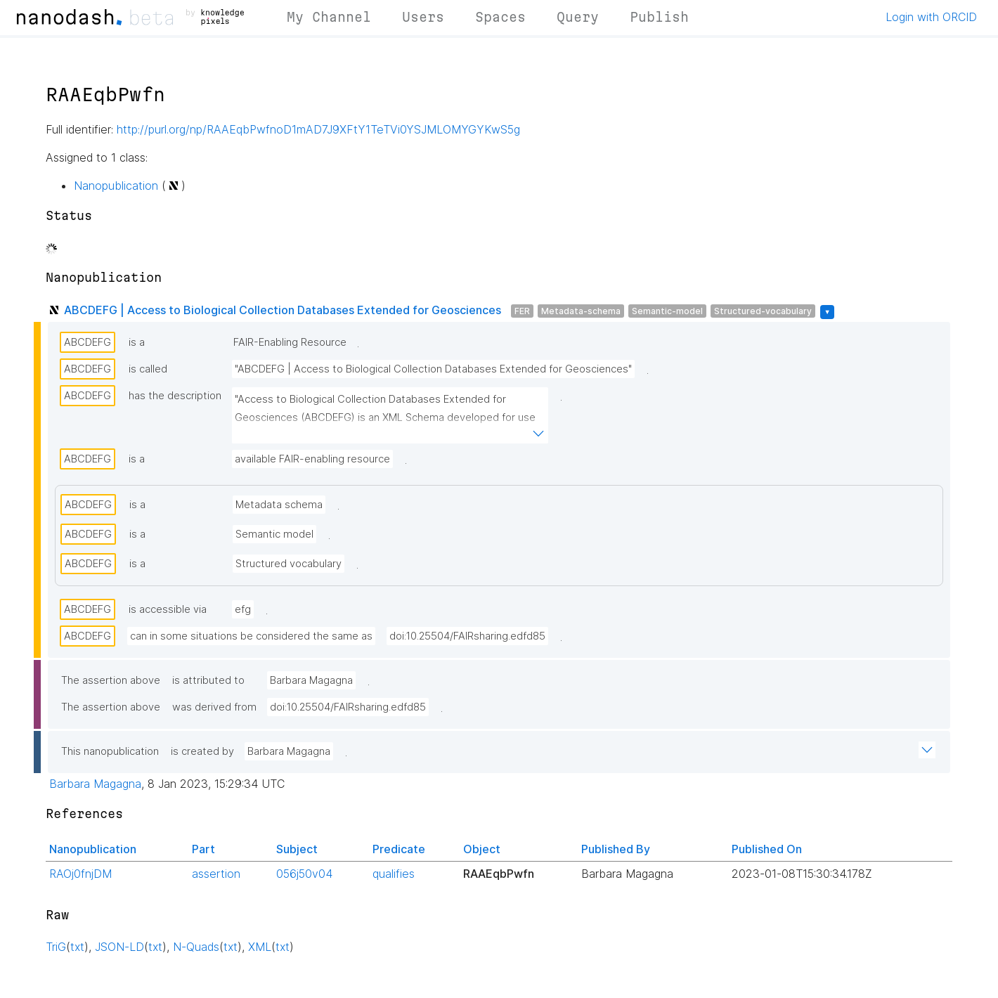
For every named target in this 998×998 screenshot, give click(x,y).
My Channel (329, 17)
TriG (56, 947)
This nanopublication (110, 751)
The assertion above (110, 680)
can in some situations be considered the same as (251, 636)
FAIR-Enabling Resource (289, 342)
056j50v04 (304, 874)
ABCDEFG (87, 342)
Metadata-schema (581, 311)
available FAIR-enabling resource (312, 459)
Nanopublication (116, 186)
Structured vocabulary (288, 563)
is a (137, 342)
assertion (216, 874)
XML (259, 947)
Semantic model (274, 534)
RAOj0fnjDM (80, 874)
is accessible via (168, 609)
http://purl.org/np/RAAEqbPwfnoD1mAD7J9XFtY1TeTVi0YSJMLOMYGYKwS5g (318, 129)
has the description (175, 395)
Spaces (500, 17)
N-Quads (196, 947)
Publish (659, 17)
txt (77, 947)
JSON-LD (119, 947)
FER (522, 311)
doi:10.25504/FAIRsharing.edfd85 (467, 636)
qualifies (393, 874)
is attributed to (208, 680)
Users (423, 17)
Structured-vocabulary (763, 311)
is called (148, 369)
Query (578, 17)
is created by (202, 751)
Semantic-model (667, 311)
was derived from (214, 707)
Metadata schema (279, 504)
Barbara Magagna (311, 680)
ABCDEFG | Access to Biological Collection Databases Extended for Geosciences (282, 310)
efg (243, 609)
